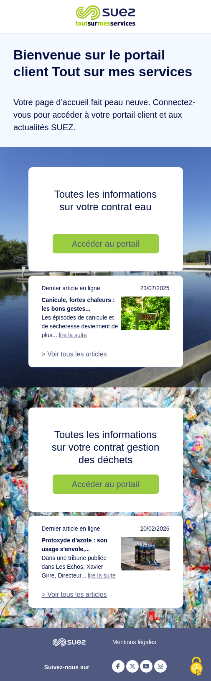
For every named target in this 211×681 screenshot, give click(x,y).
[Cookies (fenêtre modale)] (196, 667)
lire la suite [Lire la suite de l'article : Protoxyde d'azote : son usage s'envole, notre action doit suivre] (102, 575)
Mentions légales (134, 642)
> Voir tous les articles (74, 354)
